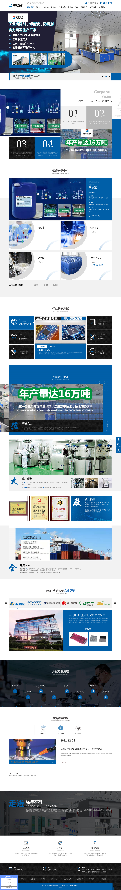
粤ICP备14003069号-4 (72, 885)
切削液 (46, 7)
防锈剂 (53, 7)
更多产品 (95, 258)
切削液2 (93, 232)
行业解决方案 (73, 7)
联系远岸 (102, 7)
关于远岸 (93, 7)
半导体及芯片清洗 (43, 350)
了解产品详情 (52, 213)
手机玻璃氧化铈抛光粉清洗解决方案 (88, 615)
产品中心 (62, 7)
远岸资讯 (83, 7)
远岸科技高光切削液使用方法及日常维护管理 (81, 749)
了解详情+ (63, 762)
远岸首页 (30, 7)
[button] (6, 603)
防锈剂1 (41, 262)
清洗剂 (38, 7)
